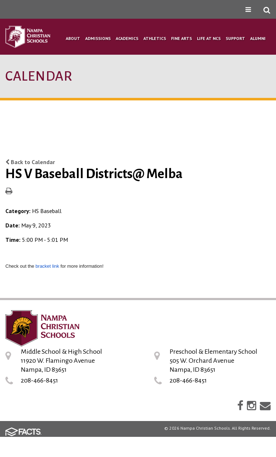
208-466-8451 (39, 380)
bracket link (47, 266)
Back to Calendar (30, 162)
